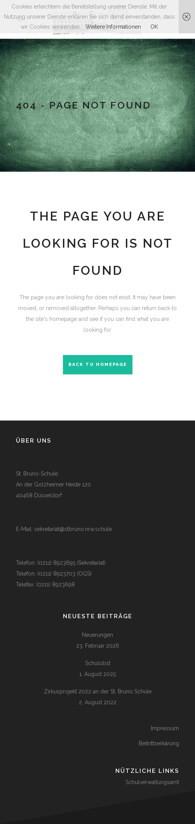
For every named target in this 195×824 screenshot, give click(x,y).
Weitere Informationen (113, 27)
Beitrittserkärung (159, 743)
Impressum (165, 728)
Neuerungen (97, 635)
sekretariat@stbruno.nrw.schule (73, 529)
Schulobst (97, 663)
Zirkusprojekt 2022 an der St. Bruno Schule (97, 691)
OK (154, 27)
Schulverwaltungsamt (152, 782)
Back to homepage (97, 364)
